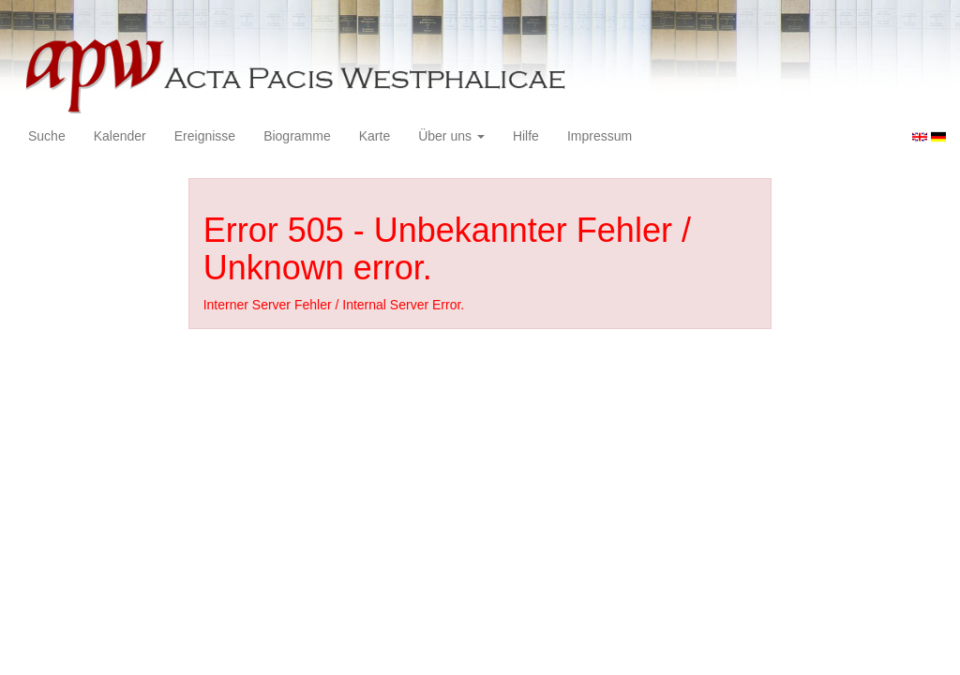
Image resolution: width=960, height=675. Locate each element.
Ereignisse (204, 135)
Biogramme (297, 135)
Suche (47, 135)
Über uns (451, 135)
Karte (374, 135)
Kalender (120, 135)
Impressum (599, 135)
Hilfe (526, 135)
